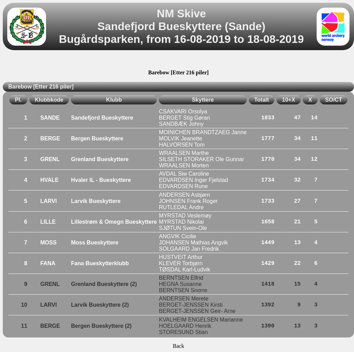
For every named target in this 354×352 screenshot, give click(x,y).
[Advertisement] (178, 61)
